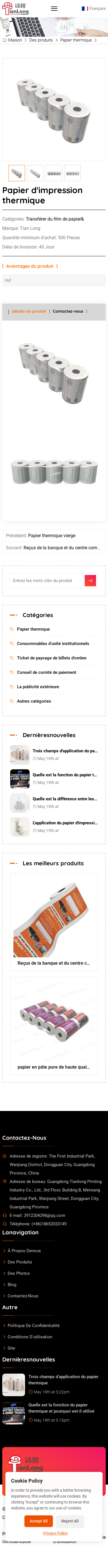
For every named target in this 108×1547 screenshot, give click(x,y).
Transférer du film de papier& (55, 219)
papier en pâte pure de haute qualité (54, 1067)
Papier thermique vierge (51, 535)
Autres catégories (30, 701)
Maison (15, 40)
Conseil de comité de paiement (43, 672)
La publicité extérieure (34, 687)
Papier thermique (76, 40)
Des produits (41, 40)
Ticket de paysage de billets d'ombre (48, 658)
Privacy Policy (55, 1533)
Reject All (70, 1521)
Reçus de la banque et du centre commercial (54, 963)
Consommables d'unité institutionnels (49, 643)
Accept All (39, 1521)
